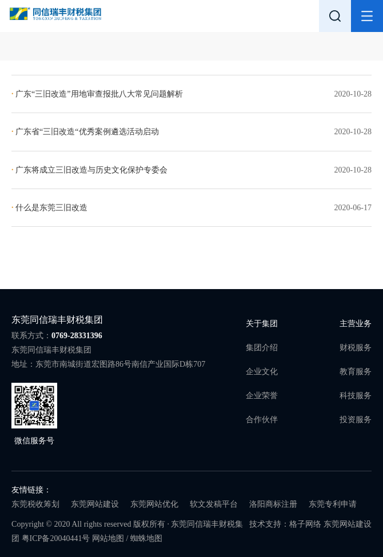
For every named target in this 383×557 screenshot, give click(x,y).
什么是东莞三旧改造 (49, 207)
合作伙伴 (262, 419)
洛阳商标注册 (273, 504)
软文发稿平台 (214, 504)
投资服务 (356, 419)
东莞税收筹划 (35, 504)
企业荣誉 (262, 395)
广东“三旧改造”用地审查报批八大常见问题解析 (96, 94)
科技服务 (356, 395)
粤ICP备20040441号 (56, 538)
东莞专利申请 (333, 504)
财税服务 (356, 347)
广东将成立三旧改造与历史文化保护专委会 (89, 170)
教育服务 (356, 371)
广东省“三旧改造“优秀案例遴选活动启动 (84, 131)
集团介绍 (262, 347)
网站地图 (108, 538)
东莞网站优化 (154, 504)
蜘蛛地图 (146, 538)
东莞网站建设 (95, 504)
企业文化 (262, 371)
